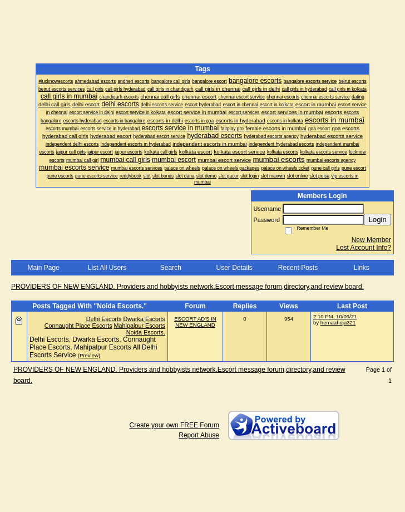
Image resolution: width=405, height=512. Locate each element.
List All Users (107, 268)
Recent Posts (298, 268)
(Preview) (89, 355)
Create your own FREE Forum (174, 425)
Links (361, 268)
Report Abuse (199, 435)
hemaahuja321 (337, 322)
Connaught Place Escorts (78, 325)
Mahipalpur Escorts (139, 325)
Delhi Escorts (104, 319)
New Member (371, 240)
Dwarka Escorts (144, 319)
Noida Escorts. (145, 332)
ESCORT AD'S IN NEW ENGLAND (195, 322)
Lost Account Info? (363, 248)
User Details (234, 268)
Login (377, 219)
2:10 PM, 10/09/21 (335, 316)
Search (170, 268)
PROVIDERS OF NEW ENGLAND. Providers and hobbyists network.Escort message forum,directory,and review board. (187, 287)
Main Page (43, 268)
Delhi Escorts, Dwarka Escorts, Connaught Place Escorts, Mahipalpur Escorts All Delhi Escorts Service (93, 347)
